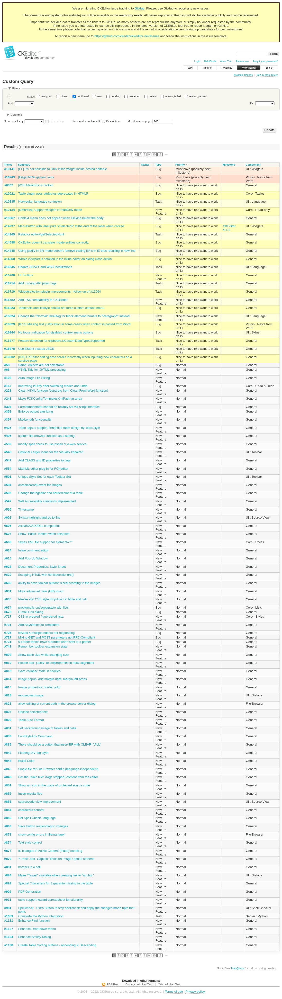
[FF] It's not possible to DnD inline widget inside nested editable (62, 169)
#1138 (8, 945)
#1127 (8, 929)
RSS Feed (113, 984)
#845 (7, 769)
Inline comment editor (33, 550)
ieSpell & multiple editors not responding (46, 633)
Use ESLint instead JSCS (36, 349)
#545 (7, 452)
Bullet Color (26, 761)
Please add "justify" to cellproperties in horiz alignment (56, 663)
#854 (7, 810)
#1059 (8, 916)
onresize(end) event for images (40, 485)
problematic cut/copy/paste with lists (43, 607)
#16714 (9, 283)
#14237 (9, 226)
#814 (7, 679)
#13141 (9, 169)
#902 (7, 891)
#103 (7, 378)
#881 (7, 867)
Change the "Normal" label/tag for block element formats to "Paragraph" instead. (74, 316)
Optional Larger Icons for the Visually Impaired (50, 452)
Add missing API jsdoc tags (37, 283)
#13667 (9, 218)
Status (31, 96)
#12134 (9, 210)
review (152, 96)
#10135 (9, 201)
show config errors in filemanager (41, 834)
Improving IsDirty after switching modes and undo (53, 386)
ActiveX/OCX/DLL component (39, 526)
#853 (7, 801)
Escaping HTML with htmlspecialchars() (46, 574)
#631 (7, 591)
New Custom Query (267, 75)
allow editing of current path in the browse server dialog (57, 703)
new (99, 96)
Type (158, 164)
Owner (145, 164)
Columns (16, 114)
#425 (7, 428)
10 (154, 154)
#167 (7, 386)
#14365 (9, 234)
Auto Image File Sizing (34, 378)
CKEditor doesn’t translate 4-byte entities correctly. (53, 242)
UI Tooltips (25, 275)
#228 (7, 390)
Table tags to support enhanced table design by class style (59, 428)
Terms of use (174, 991)
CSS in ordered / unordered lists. (41, 616)
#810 (7, 663)
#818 (7, 695)
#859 (7, 818)
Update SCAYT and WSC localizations (45, 267)
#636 (7, 599)
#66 (7, 369)
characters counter (31, 810)
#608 (7, 542)
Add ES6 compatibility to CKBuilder (43, 300)
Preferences (242, 61)
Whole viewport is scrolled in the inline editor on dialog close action (65, 259)
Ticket (8, 164)
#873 (7, 834)
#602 (7, 517)
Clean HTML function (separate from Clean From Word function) (63, 390)
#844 (7, 761)
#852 (7, 793)
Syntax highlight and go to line (39, 517)
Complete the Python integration (41, 916)
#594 (7, 485)
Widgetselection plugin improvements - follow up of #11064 (59, 291)
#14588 (9, 242)
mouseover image (30, 695)
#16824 (9, 316)
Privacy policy (195, 991)
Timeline (206, 67)
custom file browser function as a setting (46, 436)
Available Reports (243, 75)
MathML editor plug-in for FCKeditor (43, 468)
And (10, 103)
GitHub (139, 8)
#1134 (8, 937)
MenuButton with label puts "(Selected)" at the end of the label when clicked (71, 226)
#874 (7, 842)
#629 (7, 574)
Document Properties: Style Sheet (42, 566)
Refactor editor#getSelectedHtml (41, 234)
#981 (7, 908)
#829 (7, 720)
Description (110, 121)
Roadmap (227, 67)
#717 (7, 616)
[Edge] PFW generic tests (36, 177)
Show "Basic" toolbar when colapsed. (44, 534)
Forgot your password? (265, 61)
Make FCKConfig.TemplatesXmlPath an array (50, 398)
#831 (7, 728)
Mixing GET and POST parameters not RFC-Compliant (56, 637)
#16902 (9, 357)
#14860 (9, 259)
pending (115, 96)
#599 (7, 509)
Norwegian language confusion (40, 201)
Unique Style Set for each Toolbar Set (44, 476)
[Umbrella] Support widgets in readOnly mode (50, 210)
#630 (7, 583)
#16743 (9, 177)
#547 (7, 460)
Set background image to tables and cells (47, 728)
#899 (7, 883)
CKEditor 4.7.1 (229, 228)
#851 (7, 785)
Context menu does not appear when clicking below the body (61, 218)
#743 (7, 646)
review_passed (198, 96)
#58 (7, 365)
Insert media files (30, 793)
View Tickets (248, 67)
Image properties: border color (39, 687)
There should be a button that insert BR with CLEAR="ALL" (59, 744)
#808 (7, 655)
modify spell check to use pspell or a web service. (53, 444)
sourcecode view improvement (39, 801)
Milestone (229, 164)
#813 (7, 671)
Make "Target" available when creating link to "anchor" (56, 875)
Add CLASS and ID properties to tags (44, 460)
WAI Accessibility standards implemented (47, 501)
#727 (7, 637)
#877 (7, 851)
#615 (7, 558)
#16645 (9, 267)
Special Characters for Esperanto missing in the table (55, 883)
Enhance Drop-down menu (37, 929)
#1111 (8, 920)
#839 (7, 744)
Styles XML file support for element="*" (45, 542)
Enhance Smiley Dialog (34, 937)
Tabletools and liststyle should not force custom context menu (61, 308)
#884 (7, 875)
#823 (7, 703)
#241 (7, 398)
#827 (7, 712)
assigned (46, 96)
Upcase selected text (33, 712)
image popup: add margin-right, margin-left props (52, 679)
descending (57, 121)
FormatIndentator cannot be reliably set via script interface (59, 407)
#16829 (9, 324)
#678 (7, 612)
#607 (7, 534)
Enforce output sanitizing (35, 411)
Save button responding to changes (43, 826)
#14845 (9, 250)
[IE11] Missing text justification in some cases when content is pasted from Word (74, 324)
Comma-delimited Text (139, 984)
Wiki (190, 67)
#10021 (9, 193)
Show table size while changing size (43, 655)
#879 (7, 859)
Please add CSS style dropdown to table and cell (52, 599)
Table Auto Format (31, 720)
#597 (7, 501)
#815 (7, 687)
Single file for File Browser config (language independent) (58, 769)
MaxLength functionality (35, 419)
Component (253, 164)
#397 (7, 419)
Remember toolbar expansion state (42, 646)
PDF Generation (29, 891)
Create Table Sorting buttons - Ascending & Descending (57, 945)
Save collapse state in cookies (39, 671)
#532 (7, 444)
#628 (7, 566)
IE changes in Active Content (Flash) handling (50, 851)
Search (269, 67)
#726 (7, 633)
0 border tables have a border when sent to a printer (54, 642)
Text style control (30, 842)
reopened (134, 96)
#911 (7, 899)
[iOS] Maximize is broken (35, 185)
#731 (7, 642)
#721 (7, 625)
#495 (7, 436)
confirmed (83, 96)
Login (197, 61)
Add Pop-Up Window (33, 558)
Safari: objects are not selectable (41, 365)
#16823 (9, 308)
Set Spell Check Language (37, 818)
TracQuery (237, 968)
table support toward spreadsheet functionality (50, 899)
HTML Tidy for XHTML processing (42, 369)
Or (251, 103)
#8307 (8, 185)
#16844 (9, 332)
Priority (180, 164)
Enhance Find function (34, 920)
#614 (7, 550)
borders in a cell (29, 867)
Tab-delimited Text (169, 984)
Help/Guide (210, 61)
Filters (16, 88)
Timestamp (26, 509)
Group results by (14, 121)
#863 (7, 826)
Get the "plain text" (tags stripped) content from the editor (58, 777)
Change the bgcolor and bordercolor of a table (50, 493)
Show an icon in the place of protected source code (54, 785)
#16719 (9, 291)
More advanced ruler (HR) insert (41, 591)
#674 (7, 607)
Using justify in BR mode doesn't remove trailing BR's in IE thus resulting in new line (77, 250)
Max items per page (139, 121)
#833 (7, 736)
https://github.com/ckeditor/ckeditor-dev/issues (126, 36)
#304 (7, 407)
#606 (7, 526)
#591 (7, 476)
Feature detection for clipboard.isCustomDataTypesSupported (61, 340)
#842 (7, 753)
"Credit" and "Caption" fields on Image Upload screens (56, 859)
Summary (24, 164)
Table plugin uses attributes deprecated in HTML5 (53, 193)
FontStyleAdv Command (35, 736)
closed (64, 96)
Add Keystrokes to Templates (38, 625)
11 (159, 154)
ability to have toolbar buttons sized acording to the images (59, 583)
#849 (7, 777)
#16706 (9, 275)
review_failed (173, 96)
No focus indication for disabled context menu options (55, 332)
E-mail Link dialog (30, 612)
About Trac (226, 61)
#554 (7, 468)
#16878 (9, 349)
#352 (7, 411)
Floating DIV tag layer (33, 753)
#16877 (9, 340)
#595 (7, 493)
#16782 (9, 300)
